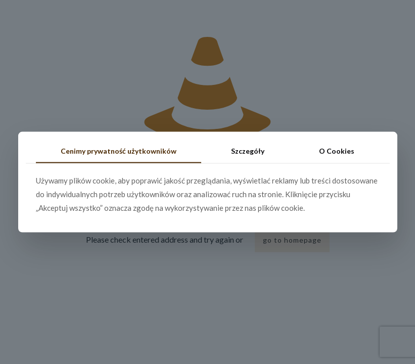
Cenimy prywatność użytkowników (118, 151)
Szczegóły (247, 151)
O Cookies (336, 151)
